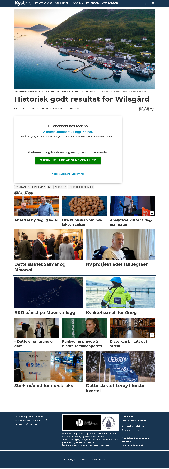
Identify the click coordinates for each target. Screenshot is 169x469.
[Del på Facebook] (140, 109)
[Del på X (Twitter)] (144, 109)
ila (50, 187)
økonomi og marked (81, 187)
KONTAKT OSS (43, 3)
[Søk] (146, 3)
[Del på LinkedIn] (148, 109)
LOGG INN (77, 3)
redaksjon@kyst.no (25, 424)
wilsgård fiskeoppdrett (30, 187)
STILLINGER (62, 3)
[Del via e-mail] (152, 109)
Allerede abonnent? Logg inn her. (68, 132)
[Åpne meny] (153, 3)
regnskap (60, 187)
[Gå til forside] (23, 3)
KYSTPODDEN (110, 3)
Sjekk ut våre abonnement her (68, 160)
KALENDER (92, 3)
